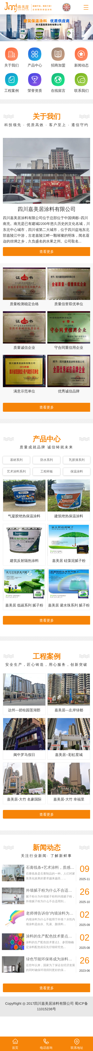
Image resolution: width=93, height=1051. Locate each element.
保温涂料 (76, 471)
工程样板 (46, 471)
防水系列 (46, 460)
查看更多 (46, 252)
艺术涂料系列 (16, 471)
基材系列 (16, 460)
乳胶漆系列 (77, 460)
